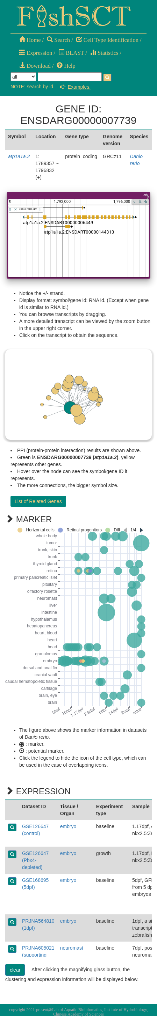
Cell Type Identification (107, 40)
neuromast (71, 948)
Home (30, 40)
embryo (68, 826)
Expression (35, 53)
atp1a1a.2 (19, 156)
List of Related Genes (38, 501)
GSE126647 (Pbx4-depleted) (35, 860)
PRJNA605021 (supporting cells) (38, 955)
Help (66, 65)
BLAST (71, 53)
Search (58, 40)
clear (15, 970)
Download (35, 65)
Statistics (104, 53)
